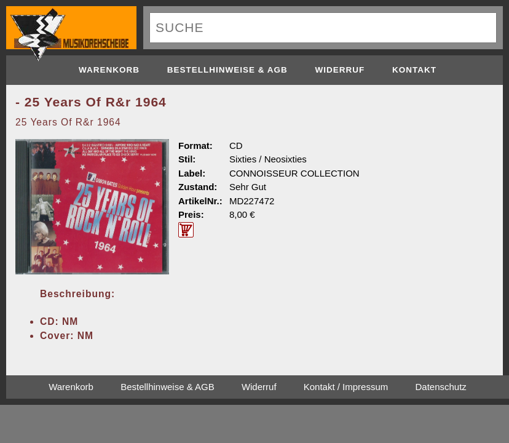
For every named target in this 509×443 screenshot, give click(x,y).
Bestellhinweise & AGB (227, 69)
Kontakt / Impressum (346, 386)
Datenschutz (440, 386)
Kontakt (414, 69)
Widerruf (340, 69)
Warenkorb (109, 69)
